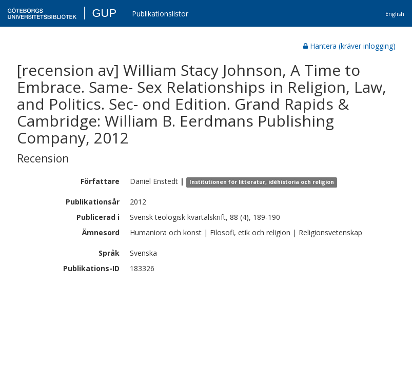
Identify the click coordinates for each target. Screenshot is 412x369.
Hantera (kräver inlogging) (349, 46)
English (394, 13)
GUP (104, 13)
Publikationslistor (160, 13)
